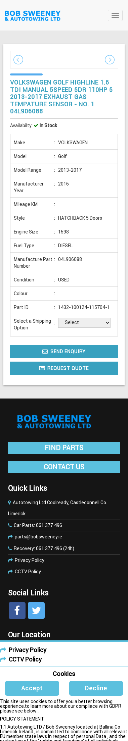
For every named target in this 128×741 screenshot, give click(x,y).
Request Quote (64, 368)
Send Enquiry (64, 351)
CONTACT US (64, 467)
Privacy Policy (29, 560)
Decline (96, 688)
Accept (32, 688)
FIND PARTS (64, 448)
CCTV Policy (28, 571)
